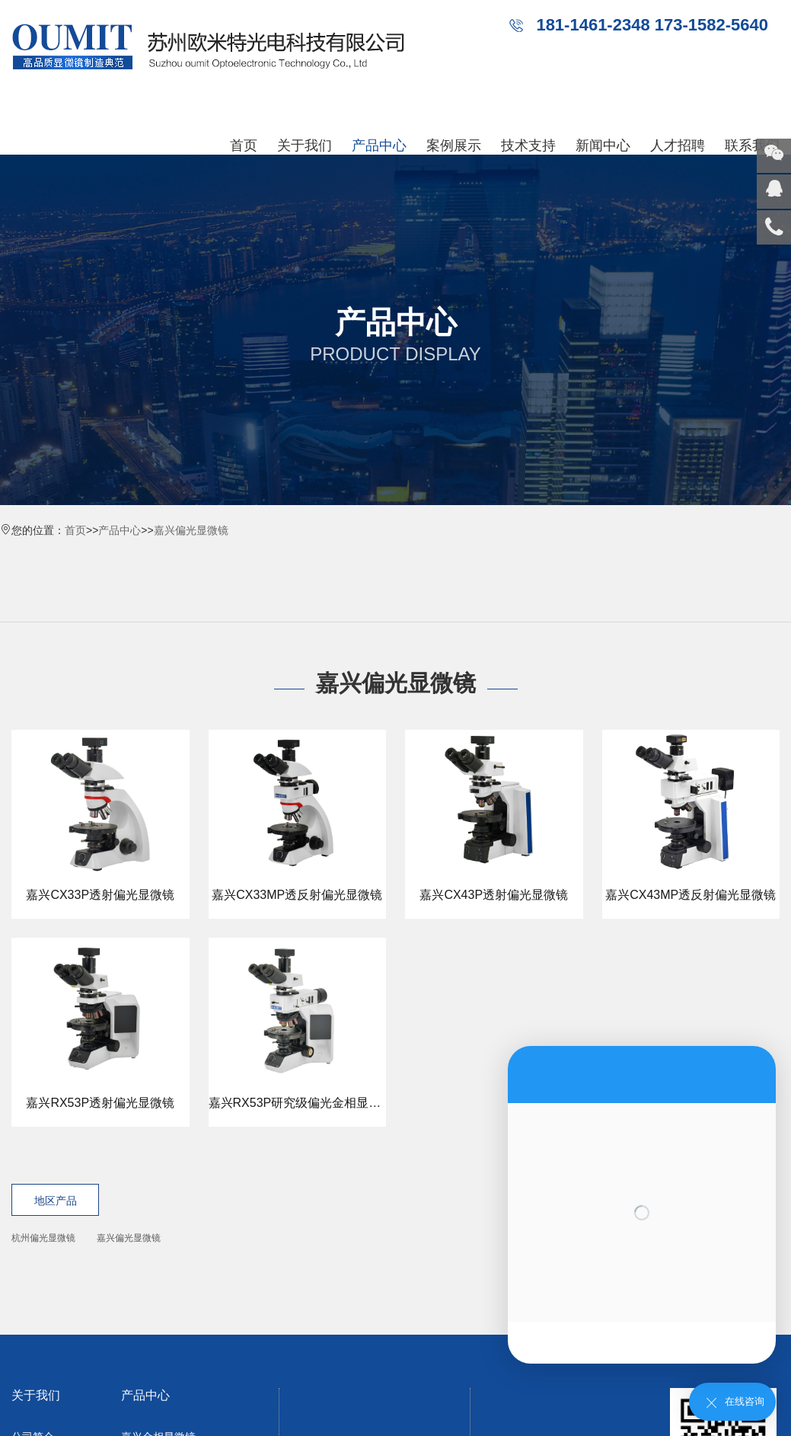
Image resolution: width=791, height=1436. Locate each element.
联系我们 (752, 145)
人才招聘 (677, 145)
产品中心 (379, 145)
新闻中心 (603, 145)
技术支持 (528, 145)
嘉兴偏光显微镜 (191, 530)
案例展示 (453, 145)
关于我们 (304, 145)
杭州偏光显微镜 (43, 1238)
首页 (243, 145)
